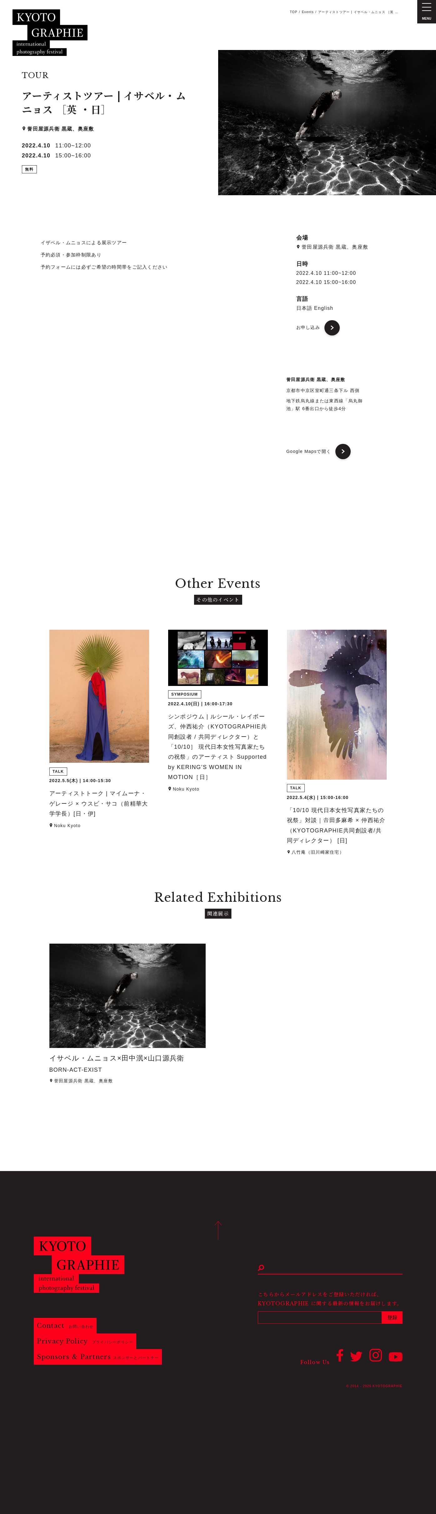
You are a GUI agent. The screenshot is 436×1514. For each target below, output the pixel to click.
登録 (392, 1317)
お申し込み (308, 327)
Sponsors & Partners (98, 1357)
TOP (293, 12)
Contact (65, 1325)
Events (308, 12)
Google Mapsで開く (308, 451)
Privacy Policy (85, 1341)
